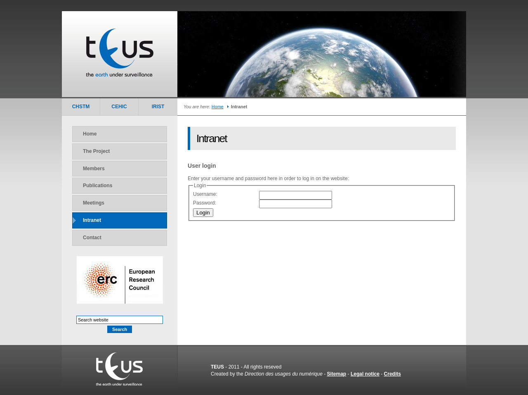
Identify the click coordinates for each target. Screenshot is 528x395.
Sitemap (336, 374)
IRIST (158, 106)
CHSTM (81, 106)
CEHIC (119, 106)
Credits (392, 374)
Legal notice (365, 374)
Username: (205, 194)
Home (218, 106)
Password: (204, 203)
